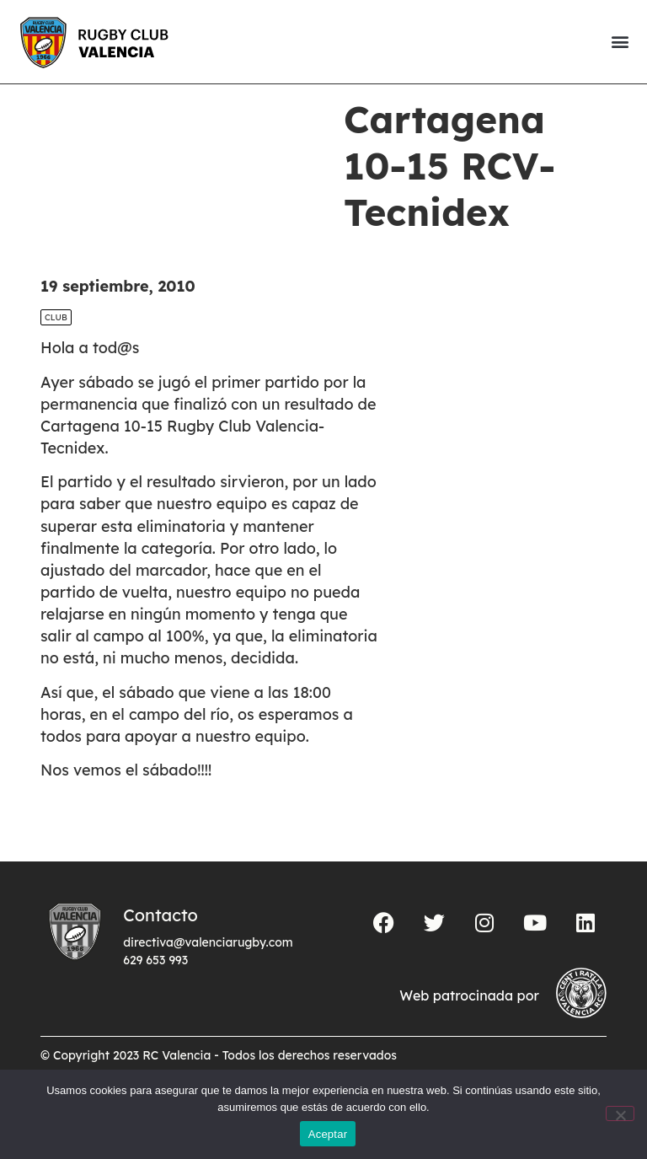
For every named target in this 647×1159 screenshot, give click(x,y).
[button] (620, 42)
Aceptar (328, 1134)
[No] (620, 1113)
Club (56, 346)
